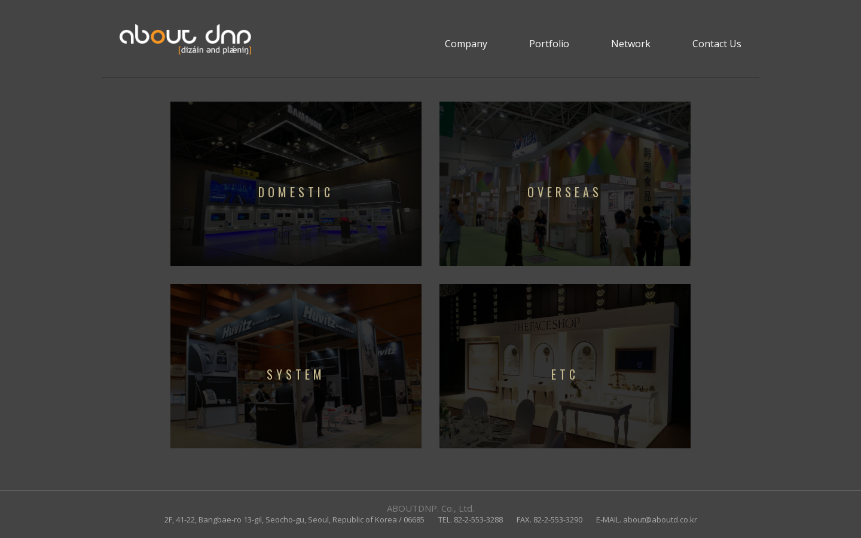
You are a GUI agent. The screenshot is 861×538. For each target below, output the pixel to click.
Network (631, 43)
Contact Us (716, 43)
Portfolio (549, 43)
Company (466, 43)
